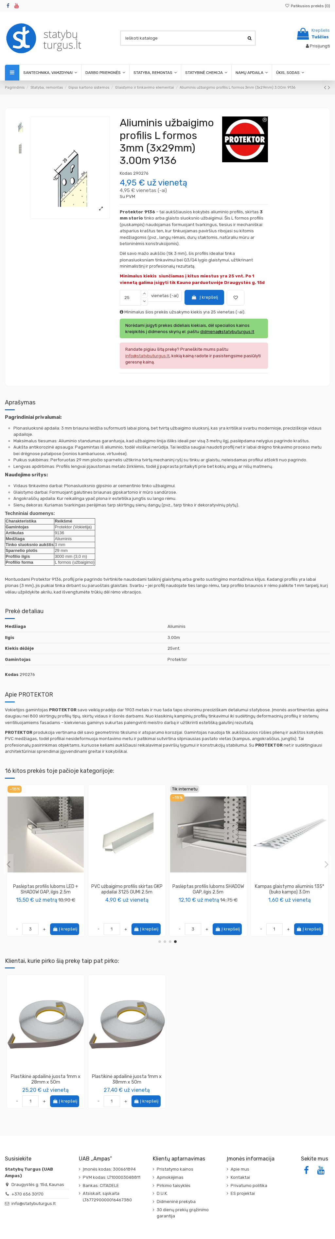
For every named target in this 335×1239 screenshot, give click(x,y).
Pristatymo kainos (175, 1169)
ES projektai (243, 1193)
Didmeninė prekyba (176, 1201)
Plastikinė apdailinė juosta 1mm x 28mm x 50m (45, 1079)
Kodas (126, 173)
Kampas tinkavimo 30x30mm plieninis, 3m (289, 889)
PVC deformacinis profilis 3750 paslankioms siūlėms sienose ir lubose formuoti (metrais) (208, 892)
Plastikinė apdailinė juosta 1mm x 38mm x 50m (127, 1079)
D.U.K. (162, 1193)
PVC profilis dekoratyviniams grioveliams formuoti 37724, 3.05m (45, 892)
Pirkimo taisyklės (173, 1185)
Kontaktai (240, 1177)
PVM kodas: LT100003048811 (111, 1177)
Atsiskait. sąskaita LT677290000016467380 (107, 1196)
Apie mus (240, 1169)
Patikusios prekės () (307, 6)
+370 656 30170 (27, 1194)
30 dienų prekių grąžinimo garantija (183, 1213)
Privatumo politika (249, 1185)
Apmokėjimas (170, 1177)
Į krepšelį (204, 297)
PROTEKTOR (46, 904)
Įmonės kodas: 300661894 (109, 1169)
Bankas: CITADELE (101, 1185)
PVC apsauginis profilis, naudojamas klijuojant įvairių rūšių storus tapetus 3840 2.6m (127, 892)
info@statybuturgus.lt (33, 1203)
